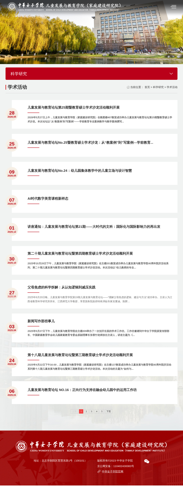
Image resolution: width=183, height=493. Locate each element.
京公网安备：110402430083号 (115, 473)
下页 (109, 419)
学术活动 (172, 87)
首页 (147, 87)
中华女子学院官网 (112, 479)
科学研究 (158, 87)
